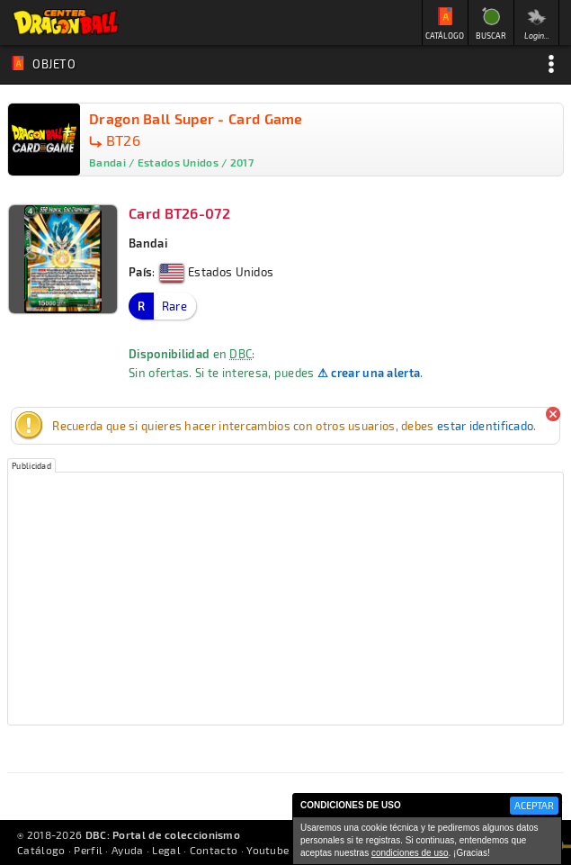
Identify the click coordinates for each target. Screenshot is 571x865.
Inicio (66, 22)
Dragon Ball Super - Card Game (196, 118)
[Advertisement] (285, 599)
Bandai (148, 243)
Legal (166, 849)
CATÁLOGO (444, 36)
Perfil (88, 849)
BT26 (123, 140)
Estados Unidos (217, 272)
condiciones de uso (410, 853)
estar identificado (485, 426)
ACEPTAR (534, 805)
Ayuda (128, 849)
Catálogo (41, 849)
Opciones (551, 63)
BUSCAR (491, 36)
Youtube (267, 849)
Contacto (213, 849)
